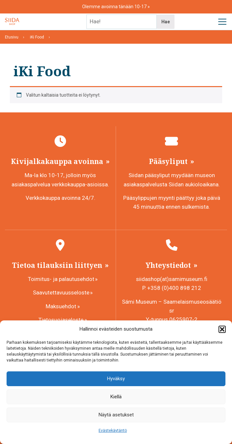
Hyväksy (116, 379)
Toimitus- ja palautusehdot (61, 279)
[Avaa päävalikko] (222, 21)
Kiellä (116, 397)
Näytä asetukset (116, 415)
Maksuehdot (61, 306)
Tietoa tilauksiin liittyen (58, 265)
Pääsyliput (169, 161)
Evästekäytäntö (113, 430)
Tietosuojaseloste (60, 319)
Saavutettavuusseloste (61, 292)
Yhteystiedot (169, 265)
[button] (222, 329)
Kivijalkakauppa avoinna (58, 161)
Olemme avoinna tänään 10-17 (115, 6)
